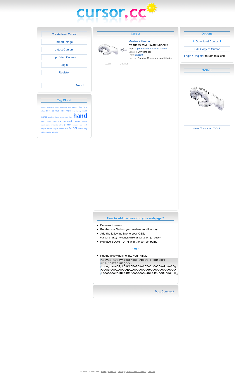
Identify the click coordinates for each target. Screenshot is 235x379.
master (155, 48)
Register (64, 72)
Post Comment (164, 294)
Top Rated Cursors (64, 57)
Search (80, 85)
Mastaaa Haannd (140, 41)
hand (149, 48)
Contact (151, 375)
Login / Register (194, 55)
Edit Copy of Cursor (207, 49)
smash (163, 48)
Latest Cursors (64, 49)
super (138, 48)
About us (112, 375)
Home (104, 375)
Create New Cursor (64, 34)
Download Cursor (207, 41)
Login (64, 64)
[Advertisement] (18, 92)
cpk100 (139, 55)
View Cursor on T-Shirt (207, 128)
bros (143, 48)
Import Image (64, 41)
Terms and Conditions (136, 375)
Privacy (121, 375)
